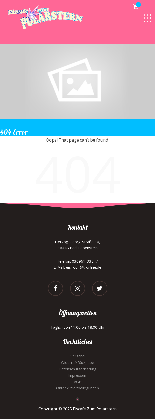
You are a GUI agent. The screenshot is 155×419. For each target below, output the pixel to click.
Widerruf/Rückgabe (77, 362)
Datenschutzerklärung (77, 368)
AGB (77, 381)
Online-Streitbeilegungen (77, 387)
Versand (77, 355)
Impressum (77, 375)
